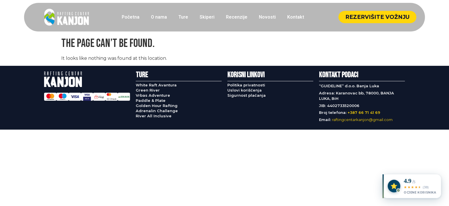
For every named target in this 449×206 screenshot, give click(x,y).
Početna (130, 17)
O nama (159, 17)
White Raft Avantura (156, 85)
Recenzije (236, 17)
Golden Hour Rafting (157, 105)
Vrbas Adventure (153, 95)
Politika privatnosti (246, 85)
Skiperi (207, 17)
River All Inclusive (154, 116)
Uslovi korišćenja (244, 90)
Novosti (267, 17)
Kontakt (295, 17)
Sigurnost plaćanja (246, 95)
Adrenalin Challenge (157, 110)
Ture (183, 17)
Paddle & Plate (151, 100)
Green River (148, 90)
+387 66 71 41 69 (364, 112)
